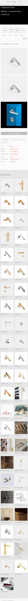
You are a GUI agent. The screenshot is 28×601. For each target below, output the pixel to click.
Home (8, 1)
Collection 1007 (4, 297)
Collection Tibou (18, 574)
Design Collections (13, 4)
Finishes (23, 139)
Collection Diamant (19, 470)
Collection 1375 (18, 314)
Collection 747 (18, 245)
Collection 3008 (4, 366)
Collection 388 (18, 210)
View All (25, 38)
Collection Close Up (5, 470)
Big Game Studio (14, 149)
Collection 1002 (4, 279)
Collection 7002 (18, 366)
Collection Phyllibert (5, 557)
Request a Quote (14, 133)
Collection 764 (4, 262)
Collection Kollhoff (19, 505)
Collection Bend (18, 435)
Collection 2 (3, 193)
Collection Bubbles (5, 453)
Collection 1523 (18, 331)
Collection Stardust (5, 574)
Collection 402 (4, 227)
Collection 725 (4, 245)
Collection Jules (4, 505)
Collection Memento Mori (20, 522)
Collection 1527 (4, 349)
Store (19, 1)
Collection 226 (18, 193)
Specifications (5, 139)
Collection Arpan (18, 401)
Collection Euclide (19, 487)
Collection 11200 (4, 383)
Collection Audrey (4, 418)
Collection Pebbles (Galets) (6, 539)
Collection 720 (18, 227)
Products (14, 1)
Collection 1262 (18, 297)
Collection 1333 (4, 314)
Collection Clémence (19, 453)
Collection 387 (4, 210)
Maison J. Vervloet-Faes (5, 4)
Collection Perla (18, 539)
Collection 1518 (4, 331)
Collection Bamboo (5, 435)
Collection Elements (5, 487)
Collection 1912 (18, 349)
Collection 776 (18, 262)
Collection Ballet (18, 418)
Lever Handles (13, 151)
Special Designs (14, 154)
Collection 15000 (18, 383)
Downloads (5, 142)
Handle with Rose (14, 159)
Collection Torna (4, 591)
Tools (11, 156)
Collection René (18, 557)
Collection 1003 (18, 279)
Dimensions (15, 139)
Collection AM (4, 401)
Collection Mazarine (5, 522)
